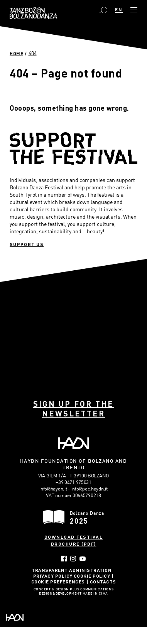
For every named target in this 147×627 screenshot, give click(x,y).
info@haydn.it (53, 488)
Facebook (64, 558)
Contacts (103, 581)
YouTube (82, 558)
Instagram (73, 558)
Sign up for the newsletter (73, 408)
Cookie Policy (92, 575)
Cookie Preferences (58, 581)
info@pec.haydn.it (89, 488)
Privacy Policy (53, 575)
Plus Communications (92, 589)
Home (16, 53)
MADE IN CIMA (95, 593)
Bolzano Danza (33, 13)
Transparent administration (72, 570)
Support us (27, 244)
